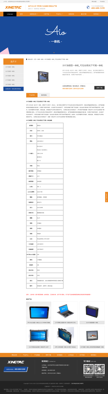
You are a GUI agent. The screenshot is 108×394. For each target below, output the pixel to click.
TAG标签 (102, 1)
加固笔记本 (33, 14)
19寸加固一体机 (10, 84)
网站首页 (14, 355)
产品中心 (59, 14)
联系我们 (96, 14)
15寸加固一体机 (10, 75)
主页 (35, 59)
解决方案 (83, 14)
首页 (21, 14)
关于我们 (82, 355)
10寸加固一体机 (10, 67)
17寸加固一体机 (10, 80)
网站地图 (94, 1)
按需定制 (71, 14)
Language (10, 14)
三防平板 (46, 14)
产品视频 (37, 355)
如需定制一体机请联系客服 (13, 89)
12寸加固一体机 (10, 71)
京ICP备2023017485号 (77, 383)
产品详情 (32, 95)
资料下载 (99, 88)
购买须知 (44, 95)
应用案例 (59, 355)
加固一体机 (40, 59)
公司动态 (71, 355)
